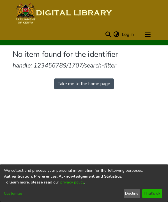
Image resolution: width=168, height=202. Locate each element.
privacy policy (72, 182)
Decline (132, 193)
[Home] (63, 13)
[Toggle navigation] (148, 34)
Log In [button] (128, 34)
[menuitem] (116, 34)
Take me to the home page (84, 84)
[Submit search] (108, 34)
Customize (13, 193)
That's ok (152, 193)
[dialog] (84, 183)
